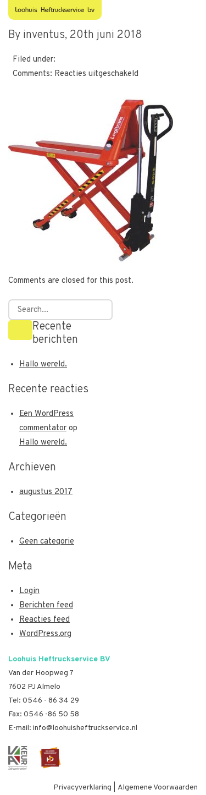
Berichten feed (46, 605)
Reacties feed (44, 620)
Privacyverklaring (82, 787)
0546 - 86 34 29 (51, 700)
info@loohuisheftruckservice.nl (85, 728)
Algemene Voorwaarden (158, 787)
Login (29, 591)
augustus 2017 (46, 492)
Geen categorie (46, 541)
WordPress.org (45, 634)
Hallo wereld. (43, 364)
